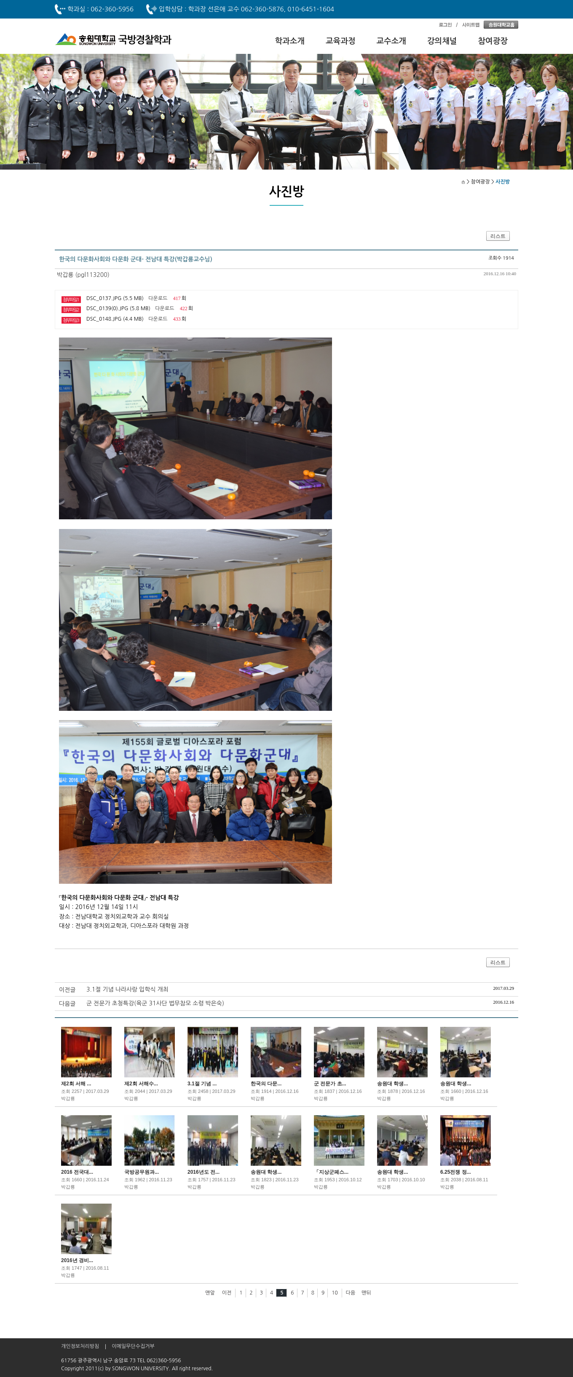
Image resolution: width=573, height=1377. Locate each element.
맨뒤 (366, 1292)
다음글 (67, 1004)
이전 (227, 1292)
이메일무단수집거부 (133, 1346)
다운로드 (157, 298)
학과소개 (290, 41)
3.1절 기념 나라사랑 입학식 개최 (127, 989)
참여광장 (493, 41)
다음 (351, 1292)
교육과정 (341, 41)
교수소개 (392, 41)
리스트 (498, 236)
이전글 (67, 990)
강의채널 (442, 41)
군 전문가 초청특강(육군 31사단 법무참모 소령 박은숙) (155, 1003)
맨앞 (210, 1292)
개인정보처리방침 (80, 1346)
